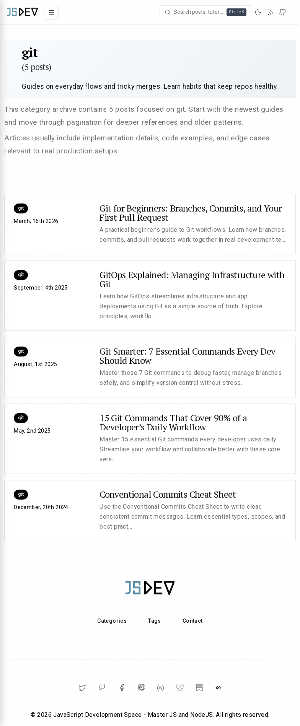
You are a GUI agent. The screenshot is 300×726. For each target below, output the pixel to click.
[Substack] (199, 687)
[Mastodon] (141, 687)
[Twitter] (82, 688)
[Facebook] (122, 688)
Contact (193, 621)
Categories (112, 621)
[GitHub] (283, 12)
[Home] (22, 12)
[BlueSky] (180, 687)
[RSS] (270, 12)
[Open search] (205, 12)
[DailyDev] (218, 687)
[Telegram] (160, 688)
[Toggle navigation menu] (51, 12)
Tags (154, 621)
